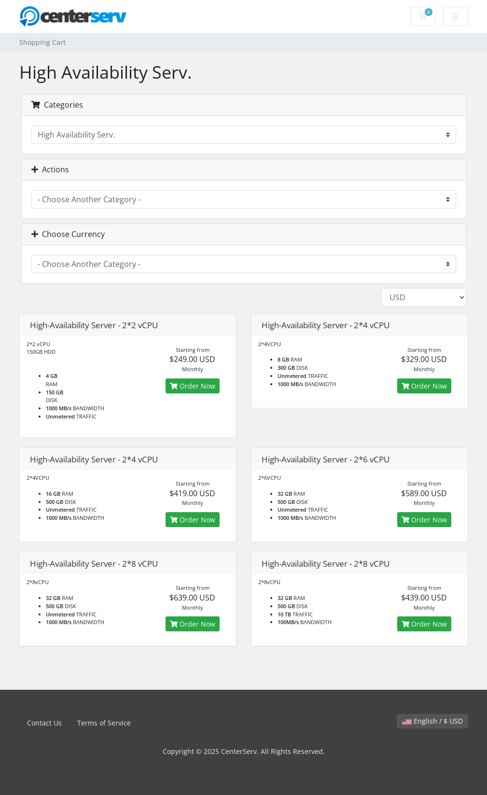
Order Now (192, 386)
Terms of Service (104, 722)
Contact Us (44, 722)
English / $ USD (432, 720)
